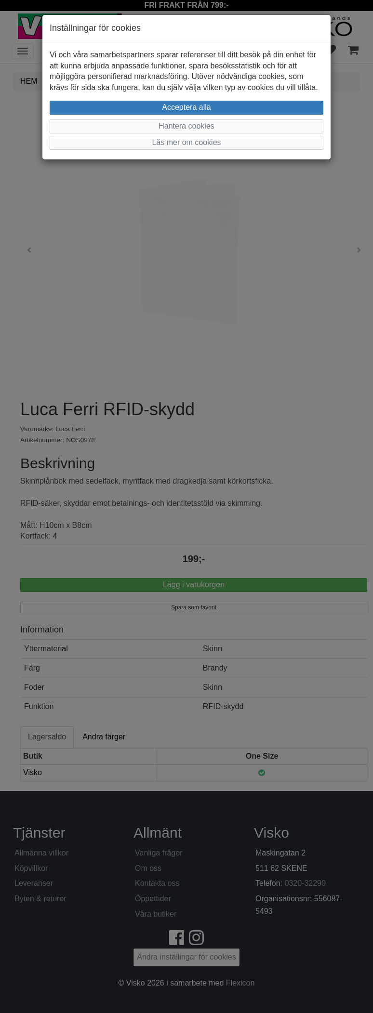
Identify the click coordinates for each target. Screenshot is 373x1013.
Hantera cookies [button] (186, 126)
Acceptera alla (186, 107)
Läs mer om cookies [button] (186, 142)
